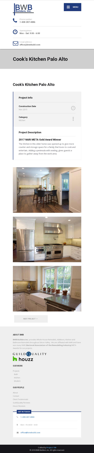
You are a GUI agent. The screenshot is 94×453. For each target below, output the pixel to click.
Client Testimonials (20, 399)
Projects (16, 371)
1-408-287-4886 (27, 417)
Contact (16, 396)
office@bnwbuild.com (30, 432)
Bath (16, 374)
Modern (17, 381)
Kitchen (17, 377)
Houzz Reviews (19, 406)
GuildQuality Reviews (21, 402)
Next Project (30, 319)
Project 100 (51, 447)
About (15, 392)
